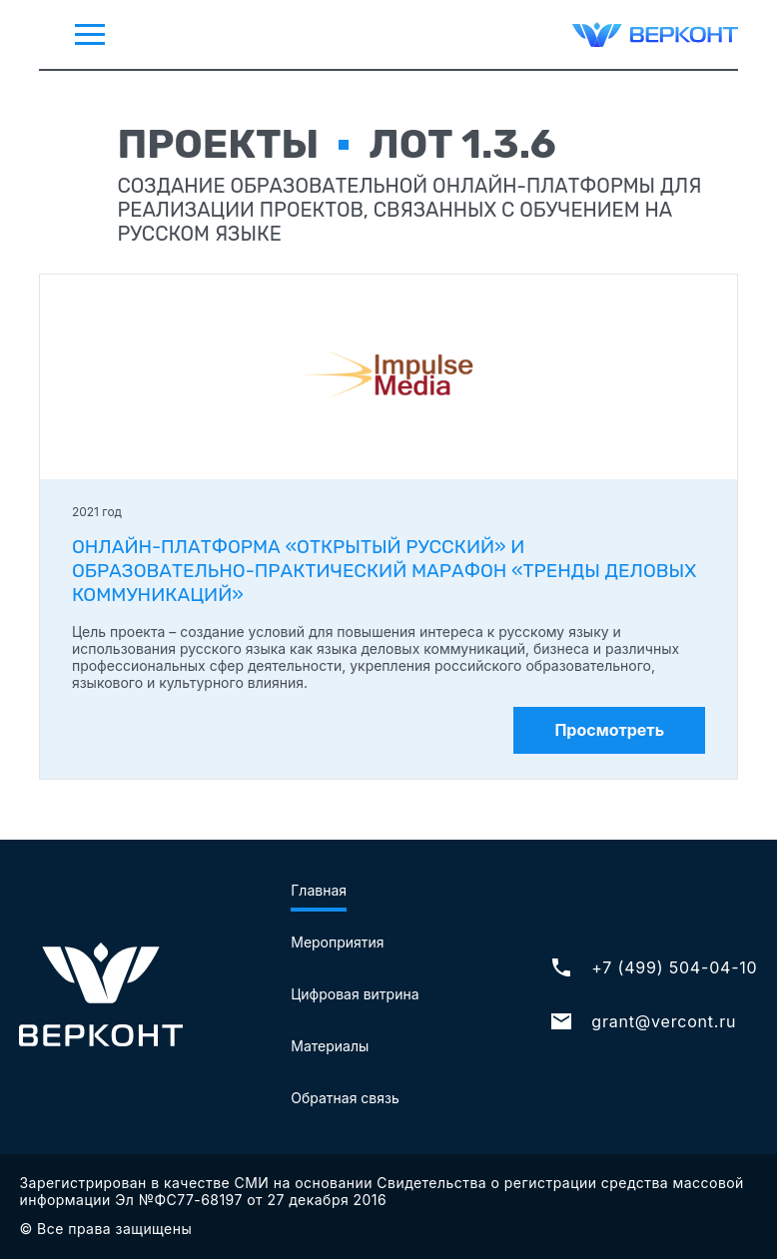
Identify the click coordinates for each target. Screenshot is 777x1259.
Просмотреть (609, 730)
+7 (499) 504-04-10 (653, 967)
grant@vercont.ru (642, 1021)
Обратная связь (345, 1097)
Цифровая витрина (354, 993)
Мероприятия (337, 942)
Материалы (330, 1045)
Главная (319, 890)
